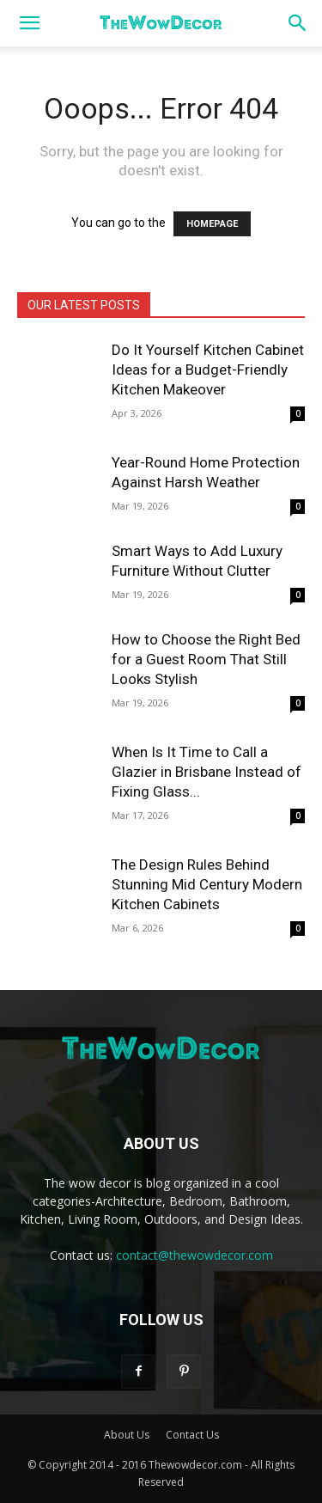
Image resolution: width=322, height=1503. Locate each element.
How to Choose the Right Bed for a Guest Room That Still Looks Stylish (206, 659)
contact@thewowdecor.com (194, 1255)
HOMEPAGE (212, 223)
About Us (126, 1434)
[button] (29, 23)
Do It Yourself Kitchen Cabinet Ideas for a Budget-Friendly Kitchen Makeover (208, 369)
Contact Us (192, 1434)
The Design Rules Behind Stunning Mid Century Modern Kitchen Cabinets (207, 884)
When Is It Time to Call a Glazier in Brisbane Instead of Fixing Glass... (206, 771)
